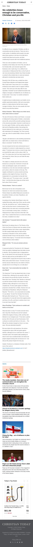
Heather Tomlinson (7, 20)
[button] (2, 2)
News (8, 6)
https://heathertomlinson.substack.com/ (12, 348)
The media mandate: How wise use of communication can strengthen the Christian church (15, 381)
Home (4, 6)
